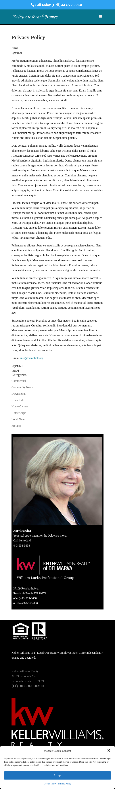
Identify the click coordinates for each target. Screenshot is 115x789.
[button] (109, 751)
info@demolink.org (31, 358)
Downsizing (19, 393)
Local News (19, 419)
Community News (22, 387)
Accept (57, 775)
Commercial (19, 380)
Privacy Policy (64, 783)
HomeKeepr (19, 412)
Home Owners (20, 406)
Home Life (18, 400)
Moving (16, 425)
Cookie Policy (50, 783)
